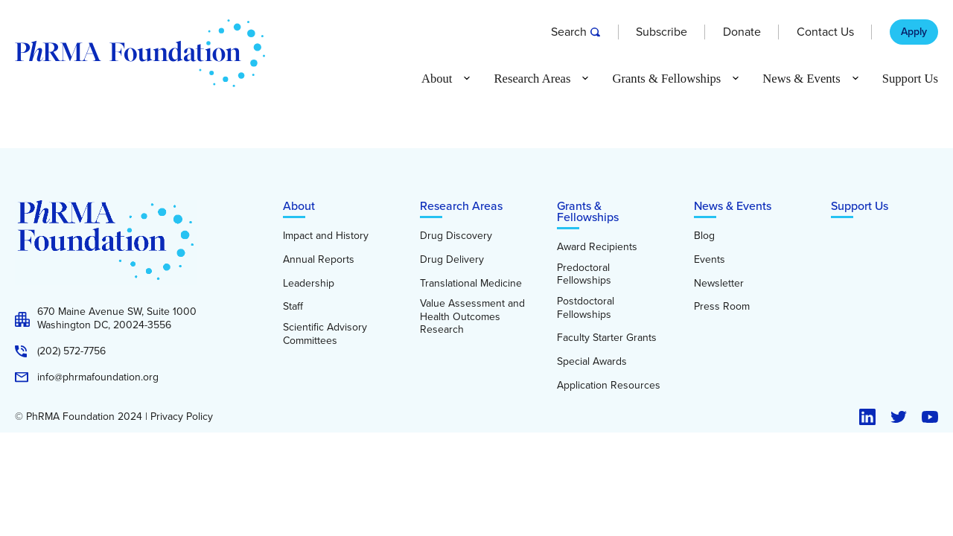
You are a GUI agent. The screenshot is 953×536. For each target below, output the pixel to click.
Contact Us (825, 32)
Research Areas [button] (532, 79)
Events (709, 260)
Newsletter (719, 283)
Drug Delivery (452, 260)
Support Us (910, 79)
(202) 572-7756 (71, 351)
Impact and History (326, 236)
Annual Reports (318, 260)
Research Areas (461, 205)
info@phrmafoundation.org (98, 377)
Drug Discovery (456, 236)
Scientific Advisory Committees (325, 334)
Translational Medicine (471, 283)
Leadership (308, 283)
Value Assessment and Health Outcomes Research (472, 316)
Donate (742, 32)
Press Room (722, 306)
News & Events (732, 205)
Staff (293, 306)
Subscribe (661, 32)
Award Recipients (597, 247)
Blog (704, 236)
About (299, 205)
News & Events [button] (801, 79)
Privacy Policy (181, 417)
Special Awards (592, 361)
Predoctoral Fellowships (584, 274)
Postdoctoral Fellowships (585, 308)
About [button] (437, 79)
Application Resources (608, 385)
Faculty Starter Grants (607, 338)
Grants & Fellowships (588, 211)
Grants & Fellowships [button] (666, 79)
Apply (914, 32)
